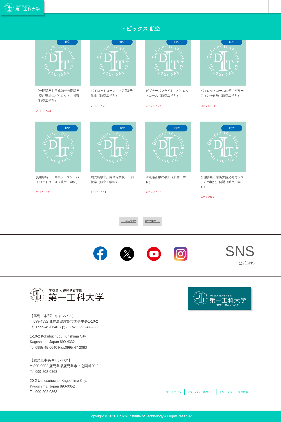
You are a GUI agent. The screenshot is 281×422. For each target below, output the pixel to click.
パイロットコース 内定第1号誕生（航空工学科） (112, 93)
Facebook (100, 266)
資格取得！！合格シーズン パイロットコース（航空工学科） (57, 179)
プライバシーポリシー (200, 391)
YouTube (154, 266)
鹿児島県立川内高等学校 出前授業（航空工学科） (112, 179)
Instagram (180, 266)
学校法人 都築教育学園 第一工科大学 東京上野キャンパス (219, 298)
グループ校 (225, 391)
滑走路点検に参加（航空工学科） (166, 179)
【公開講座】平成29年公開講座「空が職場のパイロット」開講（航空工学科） (57, 95)
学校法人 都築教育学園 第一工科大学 (22, 7)
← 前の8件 (128, 221)
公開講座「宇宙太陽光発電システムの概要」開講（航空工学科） (222, 182)
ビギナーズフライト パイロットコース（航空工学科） (167, 93)
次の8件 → (152, 221)
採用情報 (243, 391)
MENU (274, 6)
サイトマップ (174, 391)
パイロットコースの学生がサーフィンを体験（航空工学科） (222, 93)
